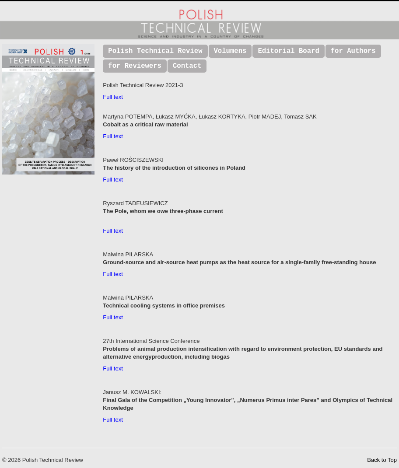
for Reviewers (134, 66)
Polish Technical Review (155, 51)
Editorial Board (288, 51)
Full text (113, 97)
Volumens (230, 51)
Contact (187, 66)
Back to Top (382, 460)
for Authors (353, 51)
